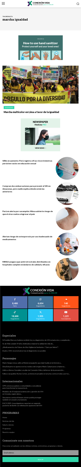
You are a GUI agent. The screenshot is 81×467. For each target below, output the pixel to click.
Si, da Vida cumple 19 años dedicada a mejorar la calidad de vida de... (28, 344)
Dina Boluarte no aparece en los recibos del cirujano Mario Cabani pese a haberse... (33, 366)
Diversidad (9, 107)
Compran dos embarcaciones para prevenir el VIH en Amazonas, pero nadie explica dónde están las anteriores (26, 189)
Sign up (40, 459)
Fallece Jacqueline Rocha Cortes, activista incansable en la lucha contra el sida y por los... (36, 374)
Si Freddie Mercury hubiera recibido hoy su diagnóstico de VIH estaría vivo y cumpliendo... (36, 340)
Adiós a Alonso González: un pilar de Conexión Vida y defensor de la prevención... (33, 370)
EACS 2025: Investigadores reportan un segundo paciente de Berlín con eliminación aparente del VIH (22, 404)
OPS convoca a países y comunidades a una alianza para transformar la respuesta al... (21, 387)
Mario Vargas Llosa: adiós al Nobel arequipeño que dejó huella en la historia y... (32, 363)
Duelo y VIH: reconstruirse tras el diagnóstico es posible (24, 351)
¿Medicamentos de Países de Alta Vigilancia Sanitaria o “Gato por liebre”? (30, 347)
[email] (40, 452)
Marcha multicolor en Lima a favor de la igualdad (31, 111)
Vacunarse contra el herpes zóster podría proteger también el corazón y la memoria (21, 398)
